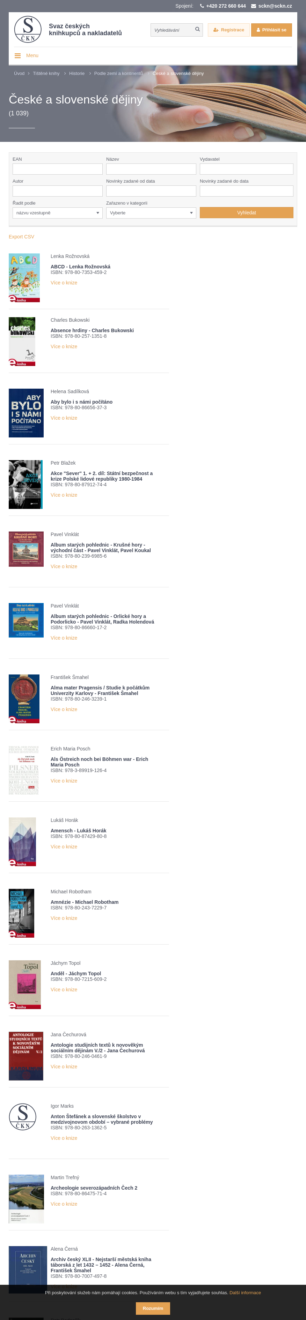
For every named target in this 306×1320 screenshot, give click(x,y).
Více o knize (64, 282)
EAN (17, 159)
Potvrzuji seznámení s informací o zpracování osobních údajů (100, 1225)
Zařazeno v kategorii (126, 203)
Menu (32, 55)
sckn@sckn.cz (275, 6)
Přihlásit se (274, 29)
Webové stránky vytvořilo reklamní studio (209, 1281)
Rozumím (153, 1308)
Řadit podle (24, 203)
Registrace (232, 29)
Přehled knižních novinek (54, 1213)
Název (112, 159)
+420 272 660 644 (226, 6)
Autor (18, 181)
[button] (289, 169)
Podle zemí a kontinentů (118, 73)
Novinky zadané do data (224, 181)
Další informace (245, 1292)
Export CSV (21, 236)
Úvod (19, 73)
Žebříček (105, 1213)
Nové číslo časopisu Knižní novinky (166, 1213)
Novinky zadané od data (130, 181)
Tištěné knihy (46, 73)
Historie (77, 73)
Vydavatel (210, 159)
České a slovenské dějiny (178, 73)
